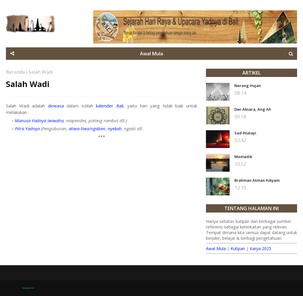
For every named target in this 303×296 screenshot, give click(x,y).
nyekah (115, 128)
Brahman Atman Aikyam (257, 180)
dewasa (56, 106)
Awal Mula (216, 248)
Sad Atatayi (245, 133)
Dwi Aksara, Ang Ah (252, 109)
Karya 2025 (260, 248)
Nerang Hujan (247, 85)
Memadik (243, 156)
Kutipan (238, 248)
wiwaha (56, 120)
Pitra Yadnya (27, 128)
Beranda (15, 72)
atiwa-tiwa (79, 128)
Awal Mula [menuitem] (151, 53)
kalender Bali (109, 106)
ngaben (98, 128)
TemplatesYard (28, 288)
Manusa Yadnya (30, 120)
